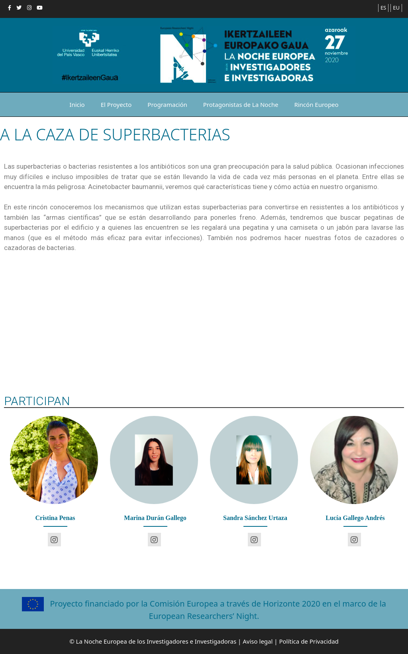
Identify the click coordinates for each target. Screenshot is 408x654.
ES (383, 7)
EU (396, 7)
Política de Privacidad (308, 641)
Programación (167, 104)
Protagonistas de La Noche (241, 104)
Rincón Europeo (316, 104)
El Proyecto (116, 104)
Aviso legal (258, 641)
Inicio (76, 104)
